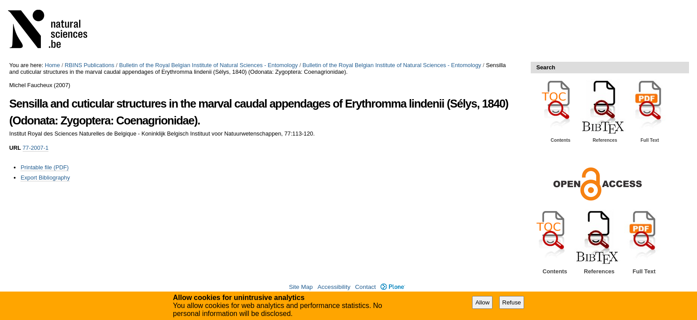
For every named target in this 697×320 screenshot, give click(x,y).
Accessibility (333, 287)
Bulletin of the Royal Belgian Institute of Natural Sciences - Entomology (208, 65)
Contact (365, 287)
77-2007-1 (35, 147)
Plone (393, 287)
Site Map (301, 287)
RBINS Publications (90, 65)
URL (15, 147)
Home (52, 65)
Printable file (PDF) (44, 167)
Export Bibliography (45, 177)
